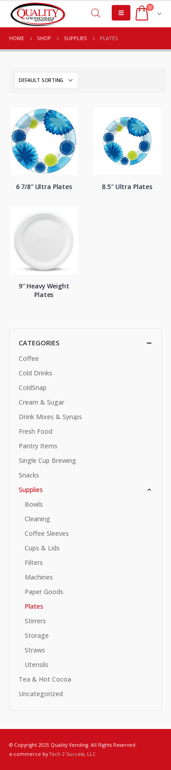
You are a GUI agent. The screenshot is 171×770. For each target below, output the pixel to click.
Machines (39, 577)
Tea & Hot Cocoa (45, 679)
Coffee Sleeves (47, 533)
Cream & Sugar (41, 402)
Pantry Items (38, 445)
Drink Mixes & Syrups (50, 416)
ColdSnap (33, 387)
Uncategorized (41, 693)
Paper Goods (44, 591)
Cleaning (37, 518)
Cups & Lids (42, 548)
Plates (34, 606)
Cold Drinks (35, 373)
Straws (35, 650)
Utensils (36, 664)
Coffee (29, 358)
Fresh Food (35, 431)
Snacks (29, 475)
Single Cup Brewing (47, 460)
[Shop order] (46, 80)
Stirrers (35, 620)
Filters (34, 562)
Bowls (34, 504)
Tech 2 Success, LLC (72, 754)
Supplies (31, 489)
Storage (37, 635)
